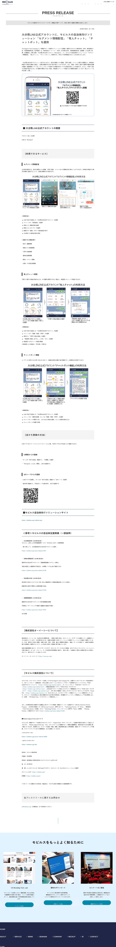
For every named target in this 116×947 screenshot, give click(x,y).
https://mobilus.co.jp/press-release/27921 (34, 552)
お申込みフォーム (99, 945)
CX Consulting (15, 945)
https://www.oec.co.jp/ (45, 657)
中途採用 (68, 945)
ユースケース (49, 5)
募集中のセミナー (39, 941)
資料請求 (110, 5)
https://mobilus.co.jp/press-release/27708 (34, 572)
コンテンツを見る (19, 907)
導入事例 (40, 5)
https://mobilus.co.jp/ (38, 773)
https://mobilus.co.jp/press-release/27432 (34, 591)
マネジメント (51, 945)
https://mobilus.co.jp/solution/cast (38, 692)
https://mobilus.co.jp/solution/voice (33, 690)
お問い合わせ (101, 5)
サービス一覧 (15, 941)
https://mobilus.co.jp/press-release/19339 (34, 611)
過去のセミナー (39, 945)
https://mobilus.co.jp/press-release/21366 (52, 712)
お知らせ (57, 5)
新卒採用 (68, 941)
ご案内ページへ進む (58, 905)
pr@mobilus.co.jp (26, 808)
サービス (33, 5)
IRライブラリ (78, 945)
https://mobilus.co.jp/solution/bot (33, 688)
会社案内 (76, 5)
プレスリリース (26, 945)
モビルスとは (26, 5)
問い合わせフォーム (100, 941)
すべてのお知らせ (26, 941)
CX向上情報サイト (108, 1)
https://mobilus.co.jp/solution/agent (49, 686)
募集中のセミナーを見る (96, 905)
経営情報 (77, 941)
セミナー (63, 5)
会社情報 (49, 941)
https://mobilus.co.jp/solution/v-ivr (36, 694)
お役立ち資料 (70, 5)
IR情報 (90, 5)
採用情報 (84, 5)
